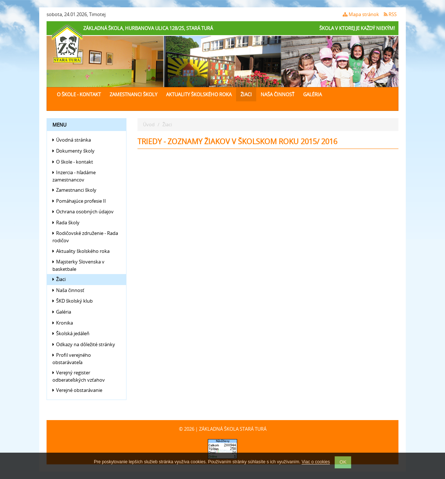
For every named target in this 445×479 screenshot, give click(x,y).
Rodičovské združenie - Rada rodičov (85, 237)
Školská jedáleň (70, 333)
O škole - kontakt (79, 94)
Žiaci (246, 94)
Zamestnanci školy (133, 94)
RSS (390, 14)
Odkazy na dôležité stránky (83, 344)
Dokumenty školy (73, 150)
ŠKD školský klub (72, 300)
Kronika (62, 322)
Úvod (149, 124)
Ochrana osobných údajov (83, 211)
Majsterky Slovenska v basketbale (78, 265)
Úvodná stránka (71, 139)
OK (342, 462)
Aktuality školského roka (199, 94)
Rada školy (66, 222)
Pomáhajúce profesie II (79, 201)
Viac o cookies (316, 462)
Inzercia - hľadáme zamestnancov (74, 176)
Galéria (312, 94)
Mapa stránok (361, 14)
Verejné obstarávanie (77, 390)
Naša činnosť (277, 94)
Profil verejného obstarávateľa (71, 359)
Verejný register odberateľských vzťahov (78, 376)
